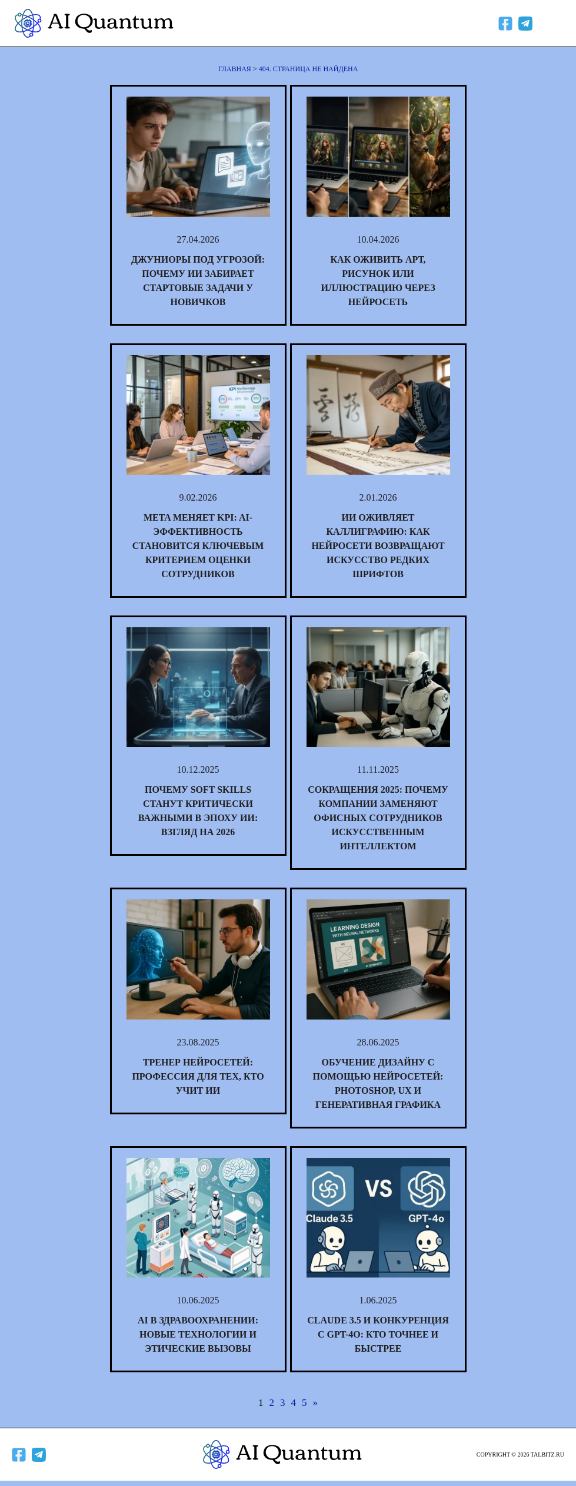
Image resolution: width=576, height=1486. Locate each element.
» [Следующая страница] (315, 1402)
